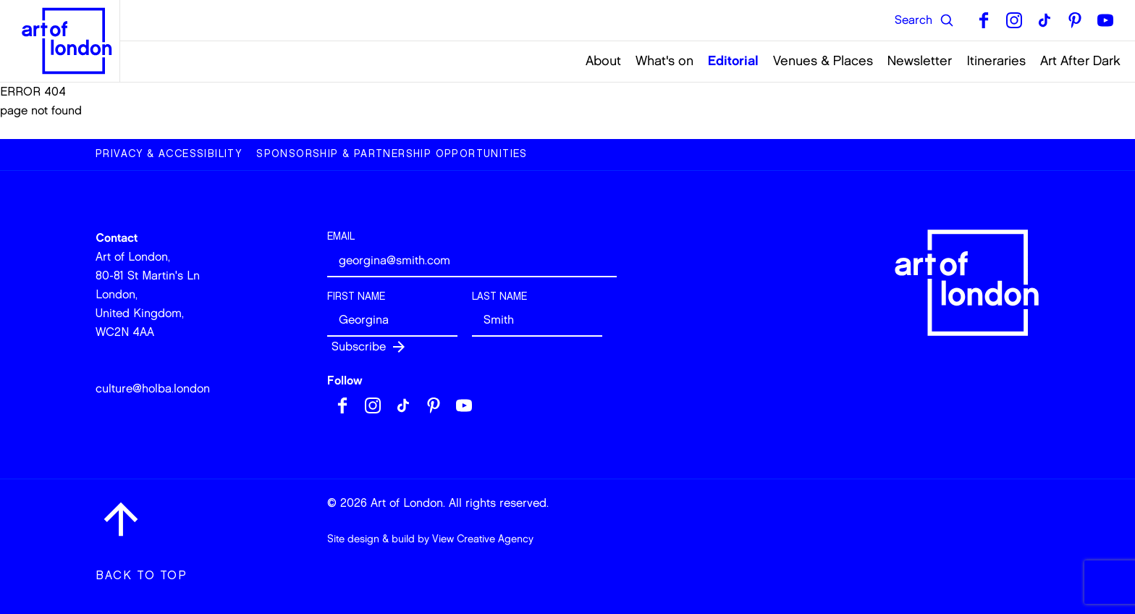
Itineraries (996, 61)
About (603, 61)
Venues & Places (823, 61)
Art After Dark (1080, 61)
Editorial (733, 61)
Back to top (141, 575)
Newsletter (919, 61)
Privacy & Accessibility (169, 154)
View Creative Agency (482, 539)
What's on (664, 61)
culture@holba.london (153, 388)
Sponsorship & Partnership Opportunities (392, 154)
